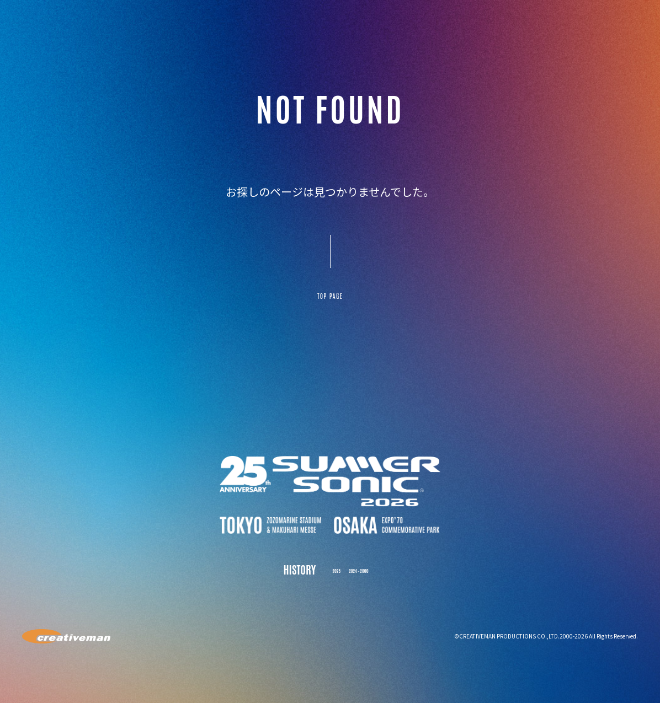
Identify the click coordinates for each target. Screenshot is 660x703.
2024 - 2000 (362, 580)
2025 (326, 580)
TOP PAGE (330, 301)
